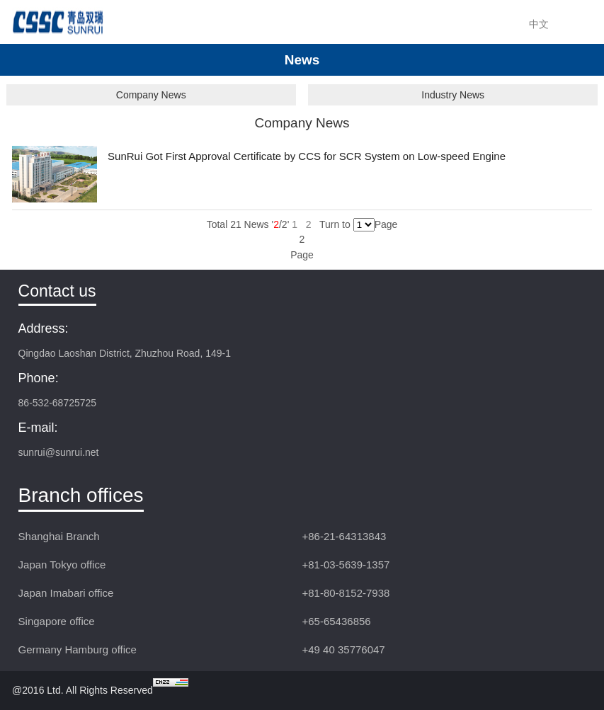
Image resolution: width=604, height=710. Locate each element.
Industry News (452, 95)
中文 (539, 24)
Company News (151, 95)
